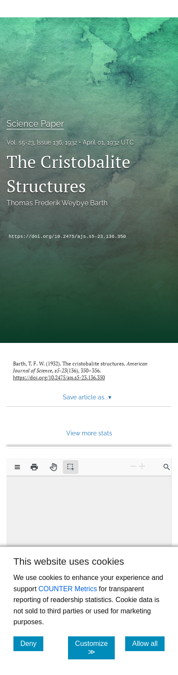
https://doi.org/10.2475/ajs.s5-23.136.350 (67, 236)
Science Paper (35, 124)
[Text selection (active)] (70, 467)
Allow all (148, 643)
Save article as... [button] (87, 397)
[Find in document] (167, 467)
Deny (31, 643)
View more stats (89, 433)
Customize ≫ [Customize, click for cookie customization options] (95, 647)
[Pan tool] (53, 467)
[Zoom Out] (133, 466)
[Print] (34, 467)
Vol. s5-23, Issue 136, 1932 (41, 142)
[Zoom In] (142, 466)
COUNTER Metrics (68, 589)
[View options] (17, 467)
